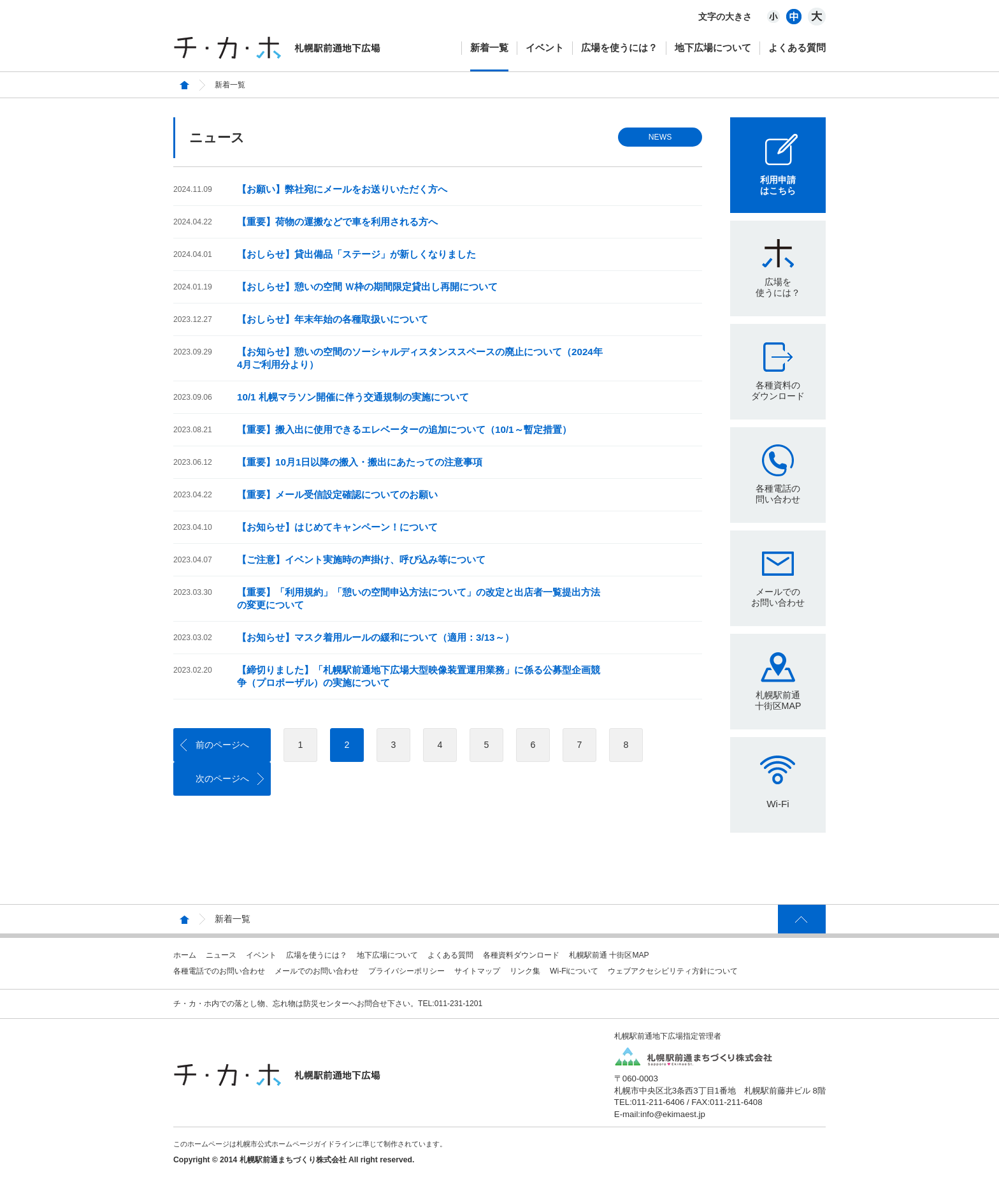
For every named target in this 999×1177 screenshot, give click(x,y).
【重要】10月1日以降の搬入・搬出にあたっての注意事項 (359, 462)
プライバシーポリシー (406, 971)
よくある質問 (797, 47)
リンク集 (525, 971)
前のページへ (222, 745)
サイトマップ (477, 971)
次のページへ (222, 778)
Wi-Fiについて (574, 971)
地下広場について (713, 47)
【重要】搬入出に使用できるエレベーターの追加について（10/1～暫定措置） (404, 429)
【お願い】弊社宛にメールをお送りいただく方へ (342, 189)
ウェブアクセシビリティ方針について (673, 971)
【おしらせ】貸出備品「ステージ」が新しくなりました (356, 254)
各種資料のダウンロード (778, 390)
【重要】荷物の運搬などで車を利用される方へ (337, 221)
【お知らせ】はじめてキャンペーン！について (337, 527)
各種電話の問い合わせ (778, 493)
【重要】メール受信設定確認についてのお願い (337, 494)
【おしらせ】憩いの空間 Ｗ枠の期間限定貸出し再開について (367, 286)
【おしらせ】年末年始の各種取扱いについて (332, 319)
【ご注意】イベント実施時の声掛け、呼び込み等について (361, 559)
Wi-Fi (777, 803)
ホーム (184, 955)
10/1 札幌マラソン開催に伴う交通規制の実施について (353, 396)
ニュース (221, 955)
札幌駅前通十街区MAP (778, 700)
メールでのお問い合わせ (778, 597)
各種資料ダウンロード (521, 955)
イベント (545, 47)
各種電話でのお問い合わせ (219, 971)
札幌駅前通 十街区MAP (609, 955)
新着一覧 (489, 47)
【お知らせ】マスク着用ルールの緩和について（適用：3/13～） (375, 637)
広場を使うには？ (619, 47)
